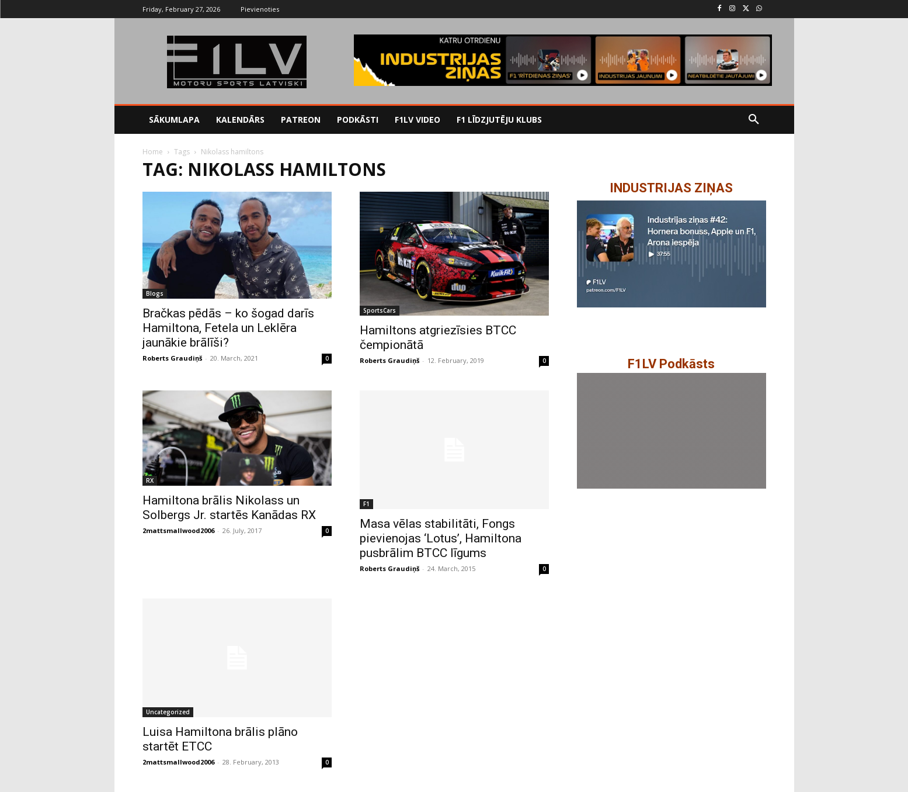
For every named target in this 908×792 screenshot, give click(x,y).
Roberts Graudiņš (172, 358)
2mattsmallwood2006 (178, 530)
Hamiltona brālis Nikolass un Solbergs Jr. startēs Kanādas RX (229, 507)
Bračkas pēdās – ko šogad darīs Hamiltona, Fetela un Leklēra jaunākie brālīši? (228, 328)
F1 (366, 504)
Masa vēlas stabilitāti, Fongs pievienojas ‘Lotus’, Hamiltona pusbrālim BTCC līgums (440, 538)
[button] (754, 120)
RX (150, 480)
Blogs (154, 293)
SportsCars (379, 310)
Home (152, 152)
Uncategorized (168, 712)
